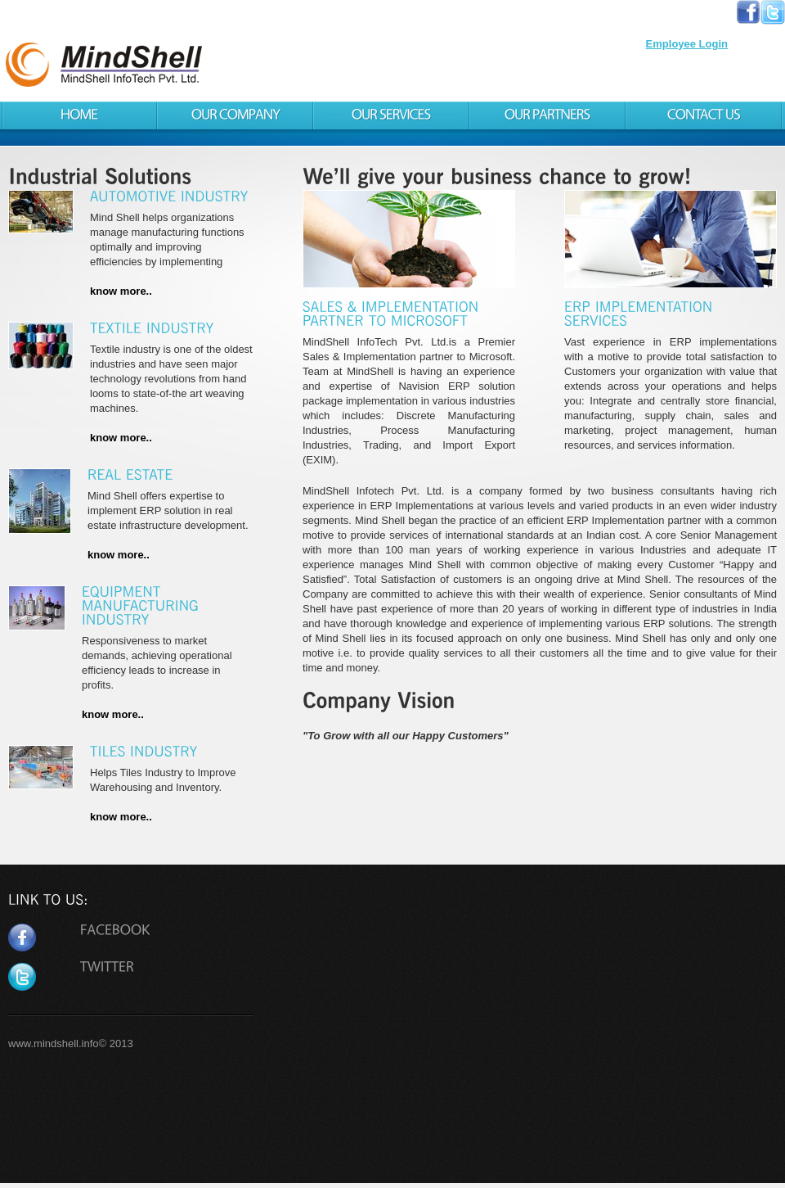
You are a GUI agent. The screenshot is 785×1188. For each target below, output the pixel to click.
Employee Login (687, 44)
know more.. (121, 291)
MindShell (210, 68)
